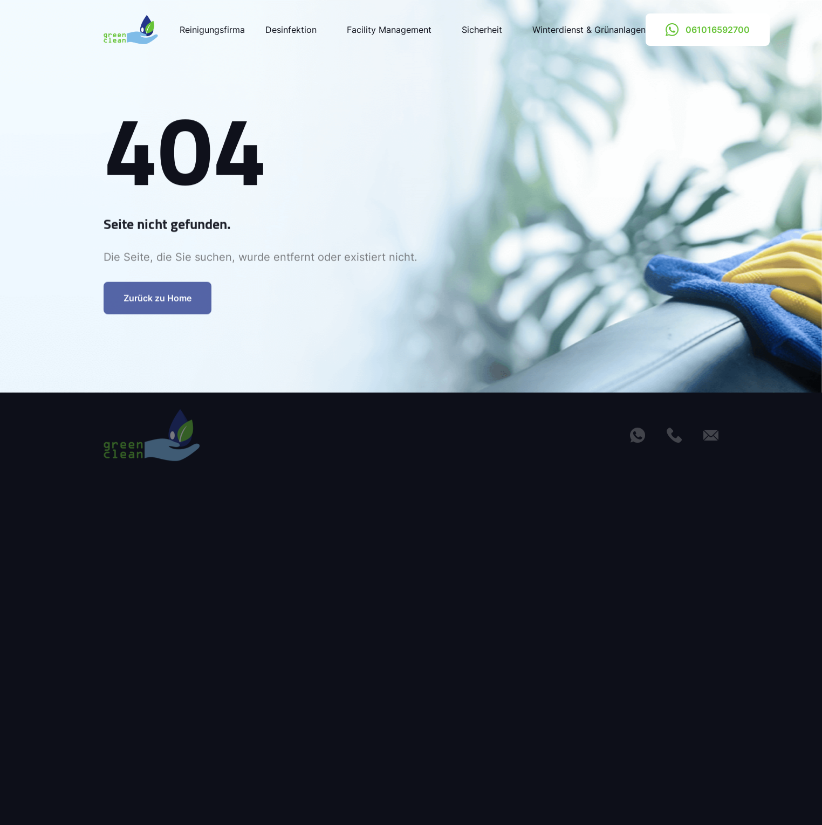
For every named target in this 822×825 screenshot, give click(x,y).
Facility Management (394, 30)
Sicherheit (487, 30)
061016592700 (708, 29)
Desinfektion (295, 30)
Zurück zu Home (157, 303)
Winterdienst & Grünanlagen (589, 30)
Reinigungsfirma (212, 30)
